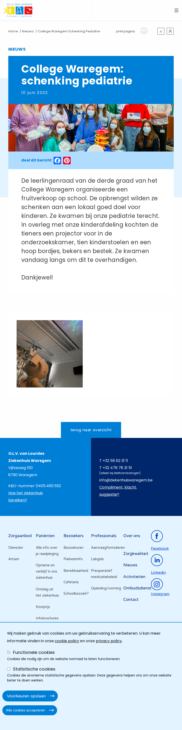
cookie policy (67, 641)
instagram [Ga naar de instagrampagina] (160, 594)
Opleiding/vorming (104, 588)
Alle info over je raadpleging (47, 550)
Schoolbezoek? (76, 593)
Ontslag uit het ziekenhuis (47, 592)
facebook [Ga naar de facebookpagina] (160, 548)
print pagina (125, 31)
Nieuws (27, 31)
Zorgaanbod (20, 535)
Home (13, 31)
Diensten (15, 547)
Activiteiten (134, 576)
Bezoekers (73, 535)
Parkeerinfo (73, 559)
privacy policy (109, 641)
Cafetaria (71, 582)
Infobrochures (47, 618)
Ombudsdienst (137, 588)
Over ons (131, 535)
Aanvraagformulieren (104, 547)
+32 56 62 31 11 (115, 460)
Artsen (13, 559)
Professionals (103, 535)
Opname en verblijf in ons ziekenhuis (46, 571)
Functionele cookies (34, 652)
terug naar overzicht (91, 429)
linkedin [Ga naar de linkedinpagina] (158, 572)
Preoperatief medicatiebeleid (104, 573)
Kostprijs (43, 607)
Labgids (97, 559)
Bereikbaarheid (76, 570)
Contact (131, 599)
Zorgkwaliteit (135, 553)
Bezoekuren (73, 547)
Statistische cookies (34, 669)
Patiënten (45, 535)
